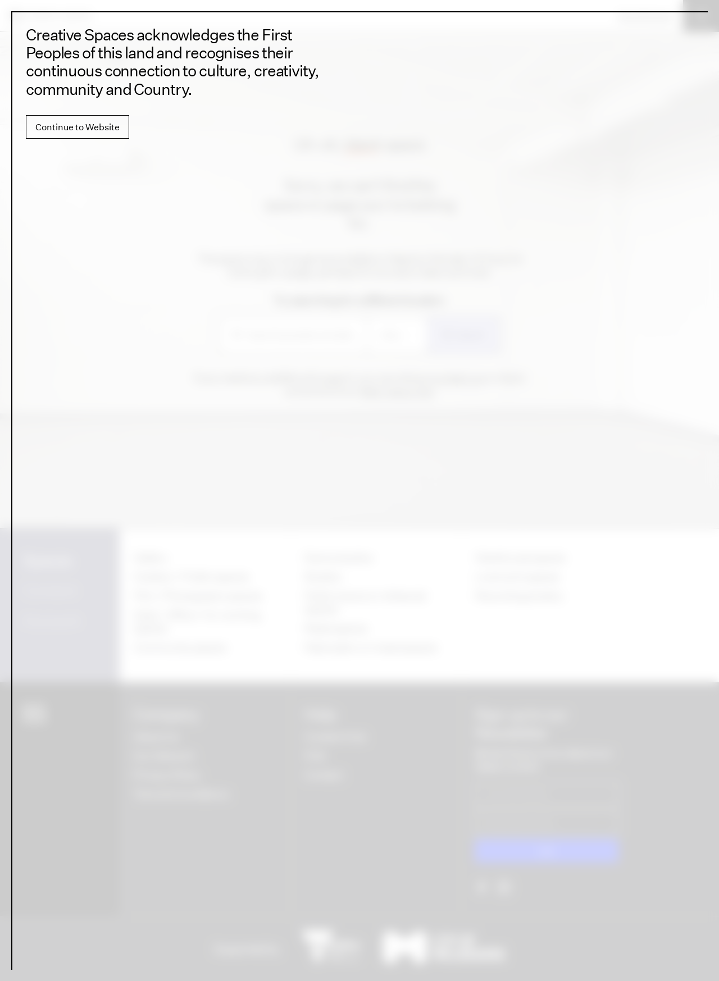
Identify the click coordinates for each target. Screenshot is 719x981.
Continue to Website (77, 127)
